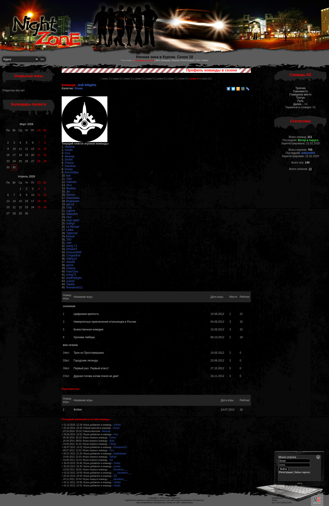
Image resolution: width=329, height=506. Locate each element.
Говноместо (300, 91)
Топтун (300, 97)
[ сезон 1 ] (106, 78)
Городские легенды (86, 360)
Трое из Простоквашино (89, 352)
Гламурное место (300, 94)
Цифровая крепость (86, 314)
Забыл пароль (302, 472)
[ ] (194, 78)
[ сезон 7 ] (172, 78)
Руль (300, 101)
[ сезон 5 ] (150, 78)
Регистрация (187, 60)
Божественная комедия (88, 329)
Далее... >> (300, 104)
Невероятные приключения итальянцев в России (105, 321)
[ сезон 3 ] (128, 78)
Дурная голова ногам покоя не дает (96, 376)
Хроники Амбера (84, 337)
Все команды (163, 60)
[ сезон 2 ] (117, 78)
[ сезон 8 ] (183, 78)
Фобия (78, 409)
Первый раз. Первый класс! (91, 368)
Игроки (175, 60)
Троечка (300, 88)
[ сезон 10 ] (206, 78)
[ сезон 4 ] (139, 78)
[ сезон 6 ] (161, 78)
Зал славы (202, 60)
